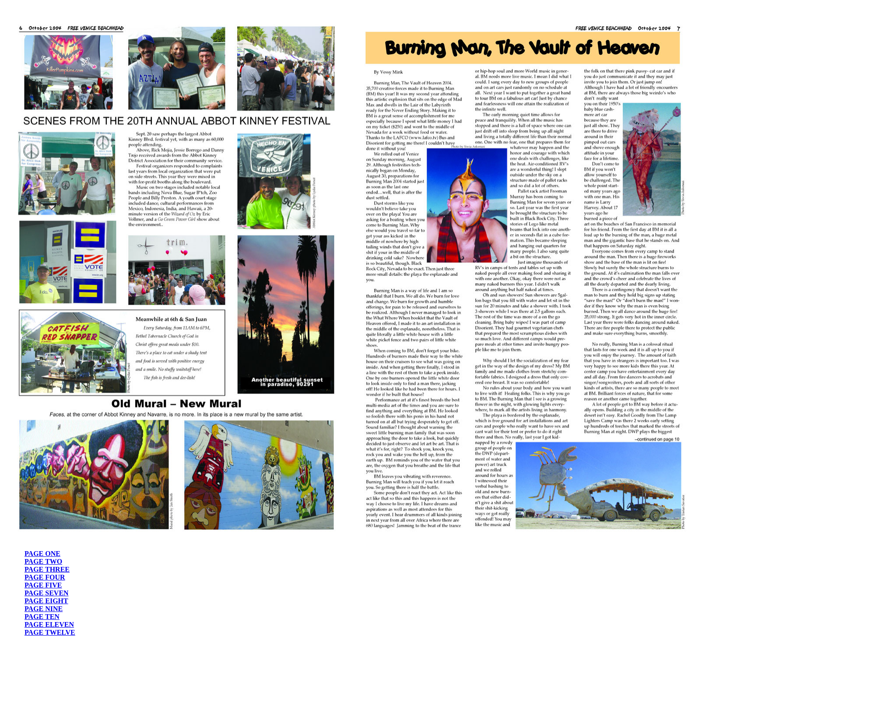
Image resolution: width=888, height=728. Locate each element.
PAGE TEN (42, 616)
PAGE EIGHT (46, 601)
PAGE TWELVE (50, 632)
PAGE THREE (47, 569)
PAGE (34, 593)
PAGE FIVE (43, 585)
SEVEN (55, 593)
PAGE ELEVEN (49, 624)
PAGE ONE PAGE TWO (43, 557)
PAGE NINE (44, 608)
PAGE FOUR (45, 577)
